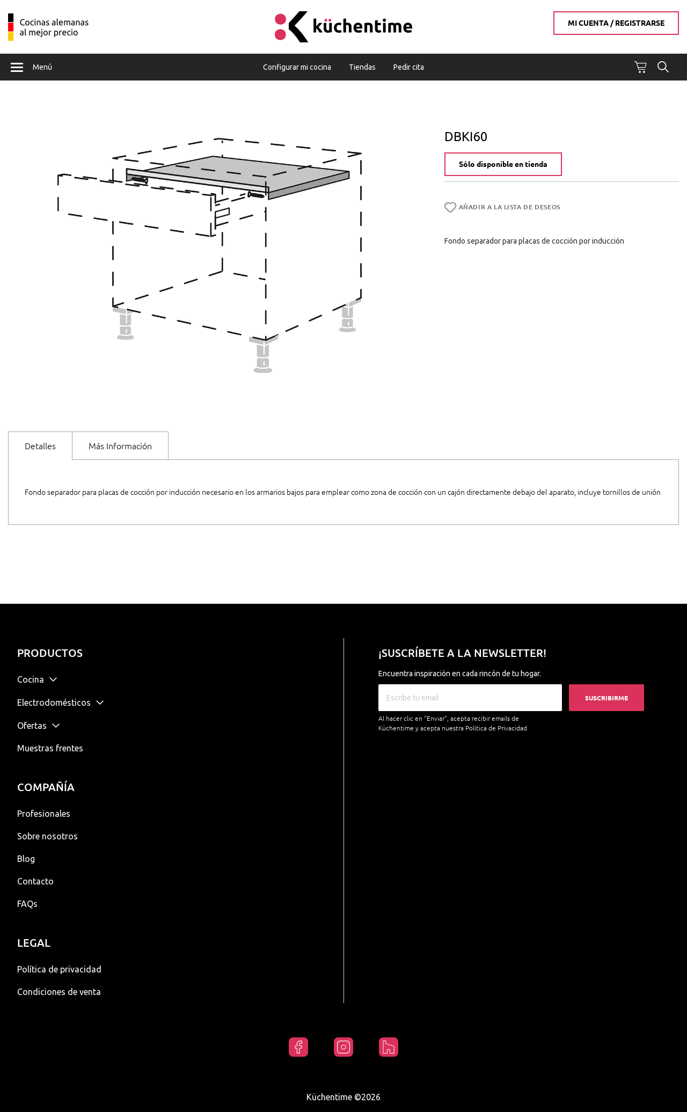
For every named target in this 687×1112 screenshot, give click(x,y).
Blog (26, 859)
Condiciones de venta (59, 992)
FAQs (27, 904)
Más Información (120, 446)
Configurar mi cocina (297, 67)
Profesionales (43, 813)
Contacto (35, 881)
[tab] (40, 446)
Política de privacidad (59, 969)
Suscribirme (606, 697)
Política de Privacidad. (497, 728)
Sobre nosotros (47, 836)
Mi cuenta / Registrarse (616, 23)
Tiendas (362, 67)
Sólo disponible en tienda (503, 165)
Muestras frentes (50, 748)
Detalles (40, 446)
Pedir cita (408, 67)
